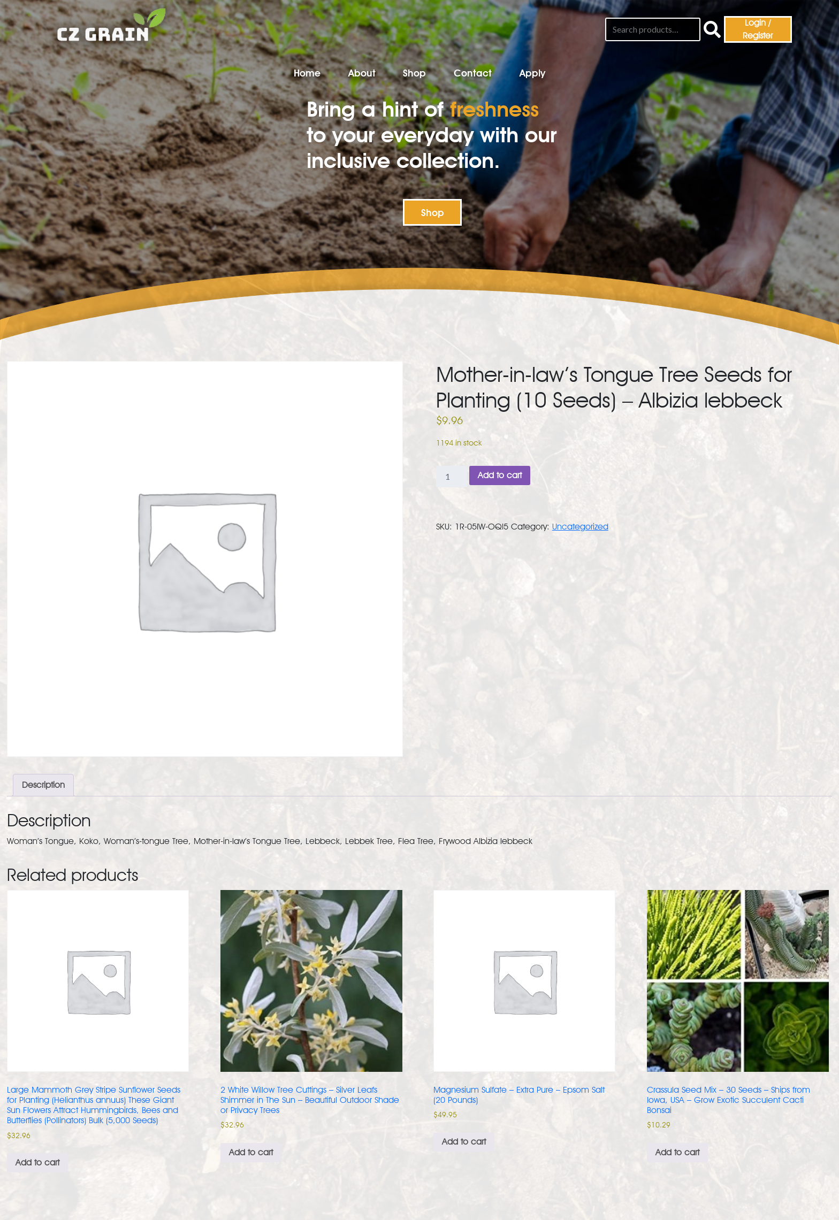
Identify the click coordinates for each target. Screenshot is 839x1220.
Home (307, 73)
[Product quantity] (451, 476)
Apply (532, 73)
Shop (414, 73)
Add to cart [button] (37, 1162)
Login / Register (758, 29)
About (362, 73)
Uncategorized (580, 526)
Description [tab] (43, 785)
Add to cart (500, 475)
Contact (473, 73)
